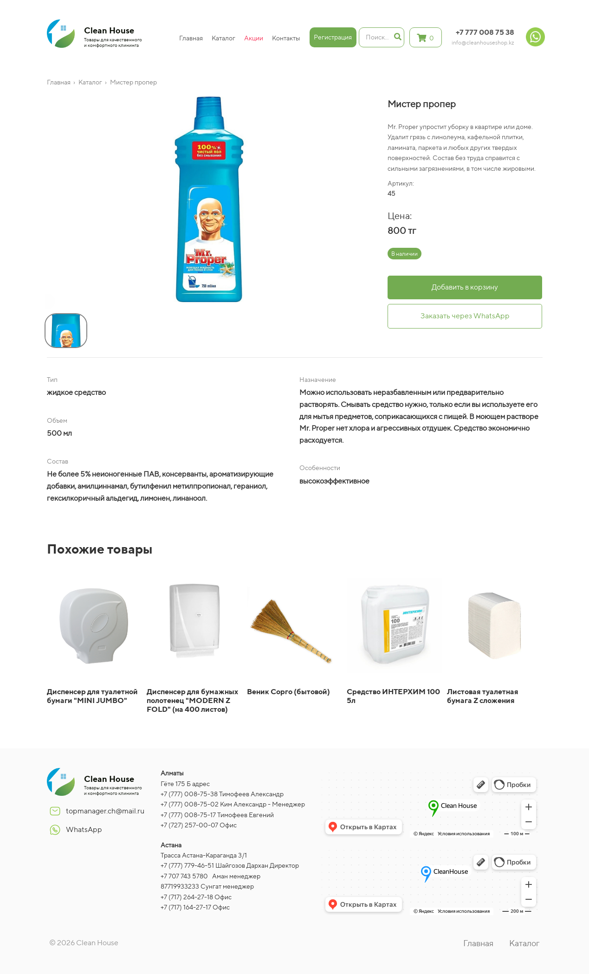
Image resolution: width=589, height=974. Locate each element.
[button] (47, 303)
